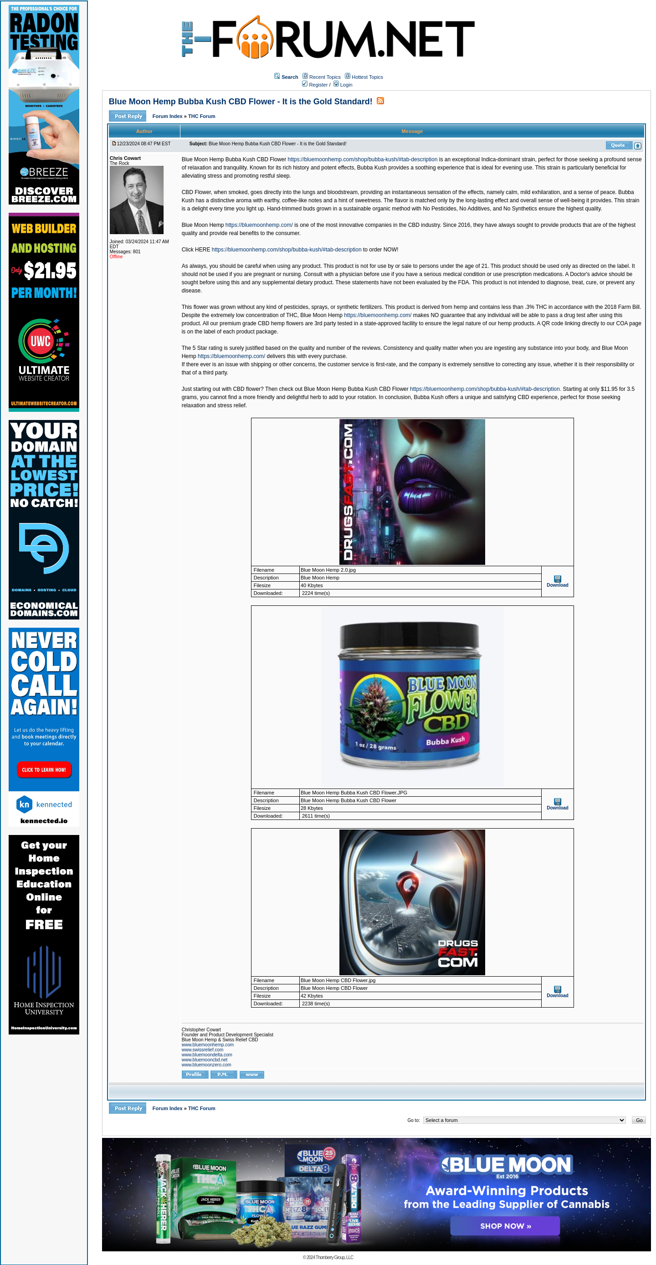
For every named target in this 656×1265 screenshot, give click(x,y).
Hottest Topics (367, 77)
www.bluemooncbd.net (205, 1059)
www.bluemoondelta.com (207, 1054)
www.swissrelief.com (203, 1049)
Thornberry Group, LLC (334, 1257)
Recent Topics (325, 77)
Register (315, 84)
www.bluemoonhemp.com (208, 1044)
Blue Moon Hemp (203, 225)
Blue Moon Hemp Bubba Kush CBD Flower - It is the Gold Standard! (241, 101)
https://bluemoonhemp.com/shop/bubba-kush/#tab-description (363, 159)
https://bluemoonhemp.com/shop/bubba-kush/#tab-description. (485, 389)
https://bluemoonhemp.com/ (259, 225)
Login (343, 84)
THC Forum (201, 116)
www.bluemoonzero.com (206, 1064)
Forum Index (168, 116)
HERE (202, 249)
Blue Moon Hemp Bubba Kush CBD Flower (234, 159)
